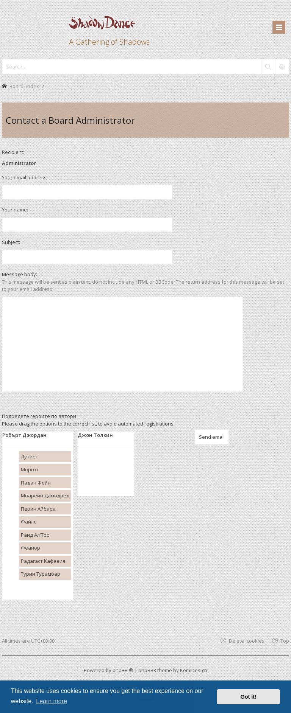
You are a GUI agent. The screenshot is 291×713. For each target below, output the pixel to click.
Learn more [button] (51, 701)
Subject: (11, 242)
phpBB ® (123, 670)
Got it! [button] (249, 697)
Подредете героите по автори (39, 416)
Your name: (15, 209)
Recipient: (13, 152)
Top (284, 640)
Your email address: (25, 177)
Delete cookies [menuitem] (246, 640)
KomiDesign (193, 670)
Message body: (19, 274)
